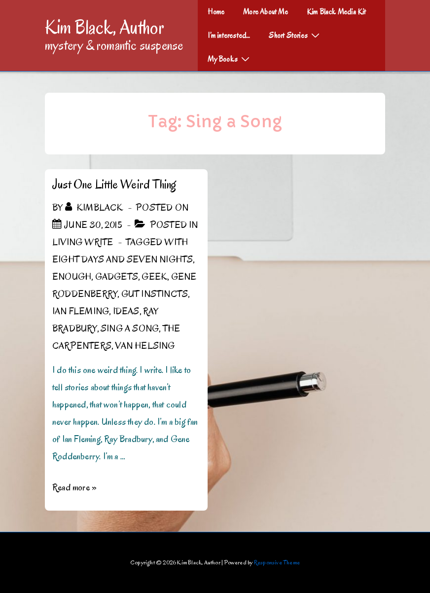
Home (216, 12)
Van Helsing (145, 345)
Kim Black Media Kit (336, 12)
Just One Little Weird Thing (114, 184)
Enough (71, 276)
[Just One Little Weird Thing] (93, 225)
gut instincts (154, 294)
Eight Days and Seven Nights (122, 259)
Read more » (74, 487)
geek (154, 276)
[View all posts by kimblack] (95, 207)
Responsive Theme (277, 562)
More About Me (265, 12)
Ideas (126, 311)
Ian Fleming (80, 311)
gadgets (116, 276)
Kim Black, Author (104, 27)
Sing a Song (130, 328)
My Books (230, 59)
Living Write (82, 242)
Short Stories (295, 35)
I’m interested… (229, 35)
